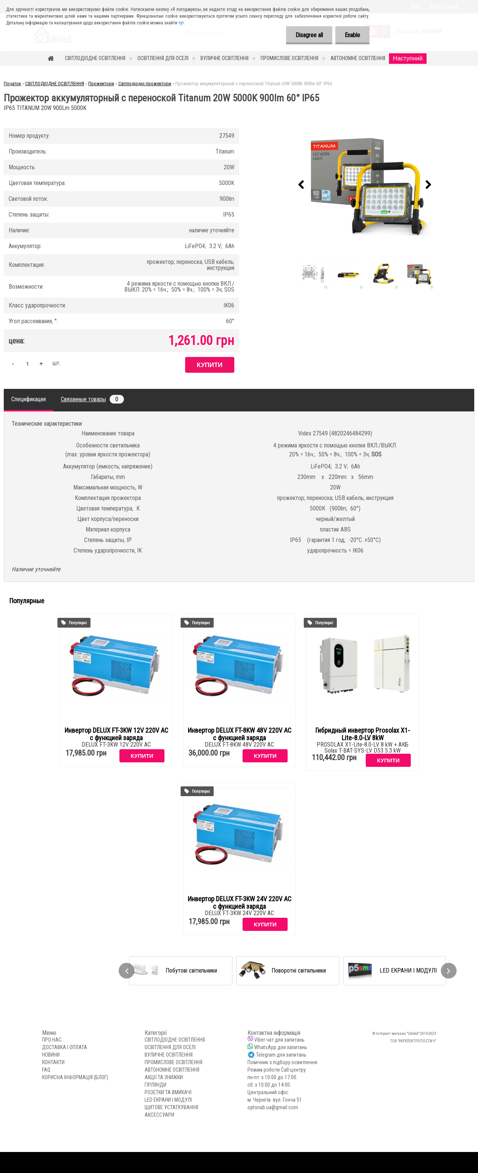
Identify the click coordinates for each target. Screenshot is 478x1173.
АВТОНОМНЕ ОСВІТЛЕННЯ (357, 58)
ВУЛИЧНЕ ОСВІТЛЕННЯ (225, 58)
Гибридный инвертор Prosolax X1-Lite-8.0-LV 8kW (362, 734)
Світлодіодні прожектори (144, 83)
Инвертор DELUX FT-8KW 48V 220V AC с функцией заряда (239, 734)
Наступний (407, 58)
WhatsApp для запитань (280, 1047)
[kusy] (27, 363)
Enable (352, 35)
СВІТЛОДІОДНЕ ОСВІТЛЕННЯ (95, 58)
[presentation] (301, 185)
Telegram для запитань (281, 1055)
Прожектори (101, 83)
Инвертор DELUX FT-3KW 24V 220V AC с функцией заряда (239, 902)
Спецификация (28, 399)
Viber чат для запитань (279, 1040)
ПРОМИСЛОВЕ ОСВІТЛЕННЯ (289, 58)
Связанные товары (92, 399)
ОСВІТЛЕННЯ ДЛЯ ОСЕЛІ (162, 58)
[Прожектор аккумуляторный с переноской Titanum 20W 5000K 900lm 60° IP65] (365, 185)
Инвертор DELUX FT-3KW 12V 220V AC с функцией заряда (116, 734)
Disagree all (309, 35)
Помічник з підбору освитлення (282, 1062)
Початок (12, 83)
